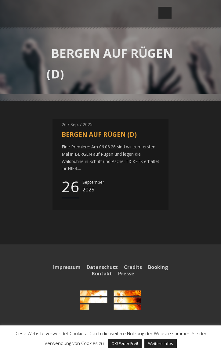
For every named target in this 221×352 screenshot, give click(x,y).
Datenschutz (102, 267)
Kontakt (102, 273)
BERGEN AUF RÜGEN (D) (99, 134)
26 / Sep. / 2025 (77, 124)
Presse (126, 273)
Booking (158, 267)
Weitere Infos (160, 343)
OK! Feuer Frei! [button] (124, 343)
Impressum (67, 267)
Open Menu (165, 13)
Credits (133, 267)
